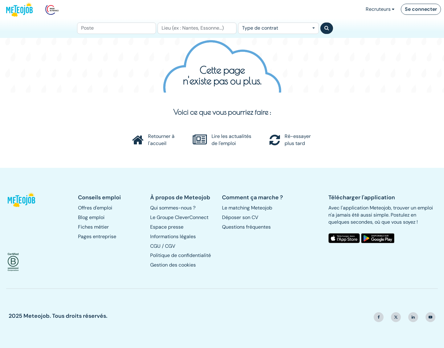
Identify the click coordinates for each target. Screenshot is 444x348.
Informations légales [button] (173, 236)
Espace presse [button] (166, 227)
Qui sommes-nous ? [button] (172, 208)
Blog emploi (91, 217)
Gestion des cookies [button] (173, 265)
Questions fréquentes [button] (246, 227)
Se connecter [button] (421, 9)
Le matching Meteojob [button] (247, 208)
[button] (24, 200)
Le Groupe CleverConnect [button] (179, 217)
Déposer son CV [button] (240, 217)
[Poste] (116, 28)
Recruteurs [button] (380, 9)
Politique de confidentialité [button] (180, 255)
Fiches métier (93, 227)
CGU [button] (155, 246)
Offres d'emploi (95, 208)
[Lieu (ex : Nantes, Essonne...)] (197, 28)
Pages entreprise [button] (97, 236)
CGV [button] (170, 246)
